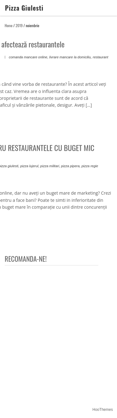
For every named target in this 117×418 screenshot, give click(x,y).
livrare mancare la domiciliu (70, 57)
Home (8, 25)
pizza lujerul (29, 166)
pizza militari (49, 166)
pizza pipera (70, 166)
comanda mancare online (28, 57)
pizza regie (89, 166)
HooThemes (102, 409)
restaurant (100, 57)
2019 (19, 25)
